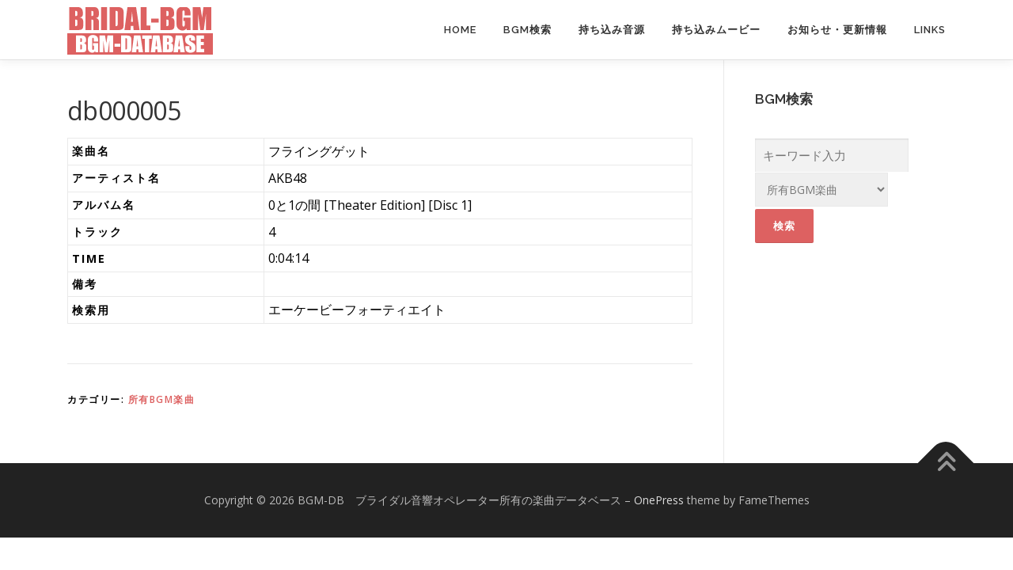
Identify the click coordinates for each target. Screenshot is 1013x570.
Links (930, 30)
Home (460, 30)
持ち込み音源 (612, 30)
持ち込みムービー (716, 30)
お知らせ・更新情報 (837, 30)
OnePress (659, 499)
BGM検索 (527, 30)
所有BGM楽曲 (161, 399)
